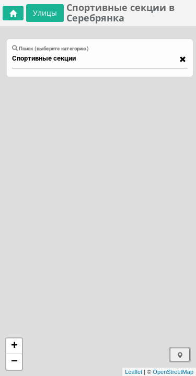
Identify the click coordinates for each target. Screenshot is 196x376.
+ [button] (14, 346)
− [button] (14, 362)
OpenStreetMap (173, 372)
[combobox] (95, 58)
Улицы (45, 13)
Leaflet (133, 372)
